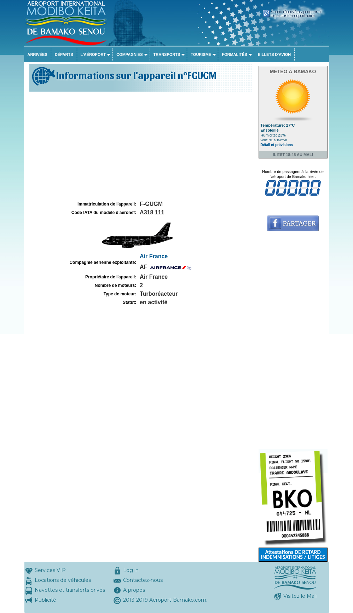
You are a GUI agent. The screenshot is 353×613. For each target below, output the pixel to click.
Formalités (234, 54)
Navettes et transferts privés (70, 590)
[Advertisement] (140, 146)
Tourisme (201, 54)
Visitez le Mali (300, 596)
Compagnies (129, 54)
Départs (64, 54)
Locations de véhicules (63, 580)
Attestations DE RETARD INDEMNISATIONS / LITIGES (293, 554)
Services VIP (50, 570)
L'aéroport (93, 54)
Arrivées (37, 54)
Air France (154, 256)
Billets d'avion (274, 54)
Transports (167, 54)
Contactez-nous (143, 580)
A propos (134, 590)
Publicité (45, 600)
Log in (131, 570)
